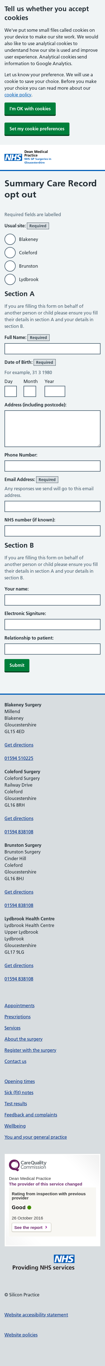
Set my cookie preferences (37, 128)
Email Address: (31, 479)
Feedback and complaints (30, 1115)
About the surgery (23, 1039)
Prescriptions (17, 1016)
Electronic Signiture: (25, 613)
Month (31, 381)
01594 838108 (18, 832)
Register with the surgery (30, 1050)
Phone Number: (20, 455)
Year (49, 381)
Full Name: (27, 337)
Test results (15, 1103)
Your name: (16, 589)
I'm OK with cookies (30, 108)
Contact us (15, 1061)
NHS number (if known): (29, 520)
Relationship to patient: (28, 638)
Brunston (28, 266)
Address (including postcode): (35, 405)
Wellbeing (15, 1126)
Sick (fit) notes (18, 1092)
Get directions (18, 745)
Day (8, 381)
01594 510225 (18, 758)
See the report (28, 1227)
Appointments (19, 1005)
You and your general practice (35, 1137)
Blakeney (28, 239)
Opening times (19, 1081)
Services (12, 1028)
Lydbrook (29, 279)
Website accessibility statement (36, 1315)
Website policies (21, 1335)
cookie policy (17, 94)
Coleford (28, 252)
